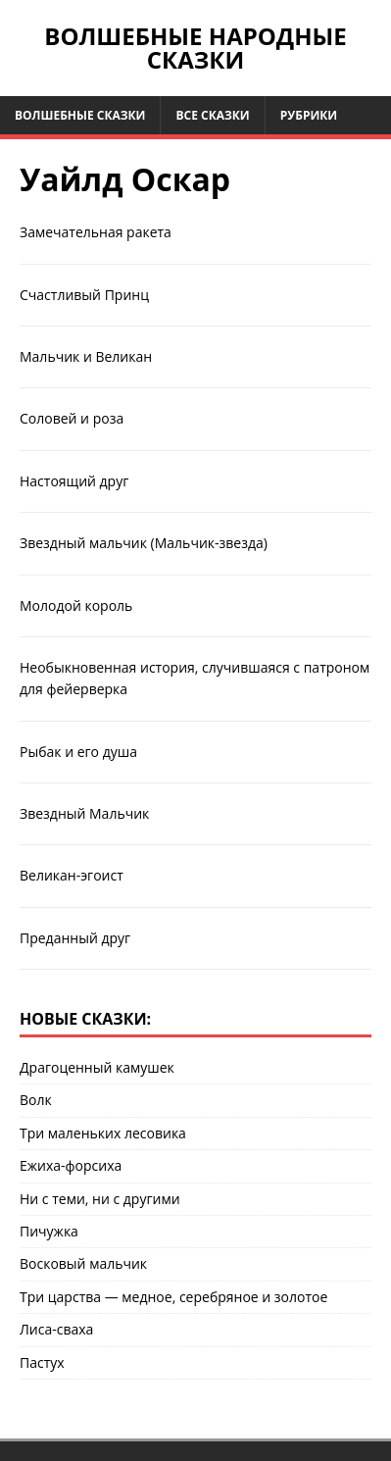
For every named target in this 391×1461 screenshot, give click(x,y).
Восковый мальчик (83, 1263)
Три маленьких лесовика (103, 1133)
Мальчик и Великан (86, 356)
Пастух (42, 1362)
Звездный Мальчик (84, 813)
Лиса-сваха (56, 1329)
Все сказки (212, 115)
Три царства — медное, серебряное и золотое (173, 1296)
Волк (36, 1099)
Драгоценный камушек (97, 1067)
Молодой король (76, 605)
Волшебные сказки (80, 115)
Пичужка (49, 1231)
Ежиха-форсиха (71, 1165)
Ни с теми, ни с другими (100, 1198)
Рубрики (309, 115)
